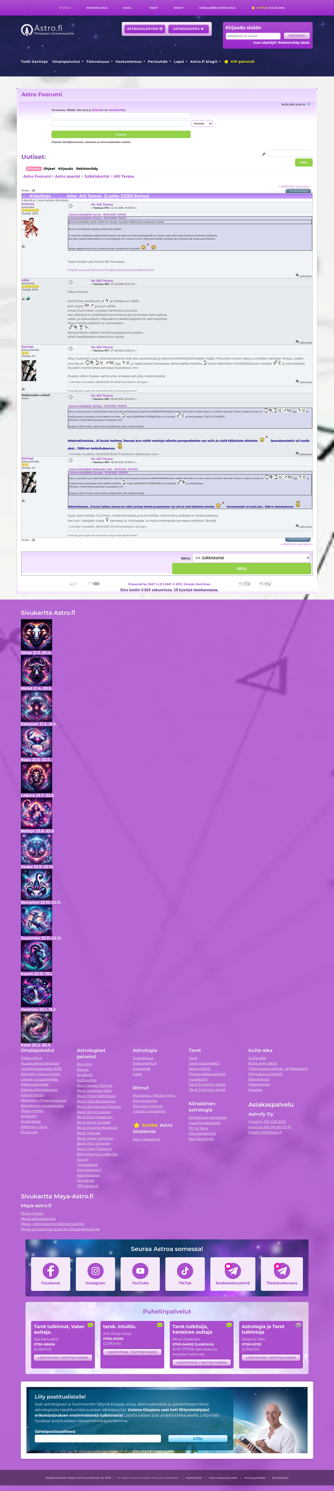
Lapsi (179, 62)
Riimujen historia (148, 1106)
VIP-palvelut (239, 62)
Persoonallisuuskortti (207, 1074)
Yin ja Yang (198, 1128)
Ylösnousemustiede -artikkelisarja (278, 1068)
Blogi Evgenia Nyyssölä (97, 1127)
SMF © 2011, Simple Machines (187, 584)
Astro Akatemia (146, 1139)
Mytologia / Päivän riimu (154, 1095)
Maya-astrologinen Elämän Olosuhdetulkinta (60, 1229)
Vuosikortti (198, 1079)
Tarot (153, 7)
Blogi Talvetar (89, 1133)
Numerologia (97, 7)
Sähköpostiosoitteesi (55, 1431)
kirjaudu (98, 110)
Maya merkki (32, 1111)
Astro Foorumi (41, 94)
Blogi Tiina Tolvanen (94, 1149)
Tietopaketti (87, 1164)
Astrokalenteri (145, 29)
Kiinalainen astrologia (217, 7)
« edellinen (287, 186)
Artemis (28, 204)
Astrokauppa (188, 29)
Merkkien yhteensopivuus (43, 1100)
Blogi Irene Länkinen (95, 1138)
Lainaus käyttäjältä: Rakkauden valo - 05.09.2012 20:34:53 (103, 469)
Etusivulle (29, 1132)
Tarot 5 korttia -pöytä (207, 1084)
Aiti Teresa (124, 176)
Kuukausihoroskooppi (40, 1063)
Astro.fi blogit (204, 62)
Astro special (67, 176)
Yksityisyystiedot (255, 1477)
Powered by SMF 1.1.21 (145, 584)
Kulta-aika (268, 7)
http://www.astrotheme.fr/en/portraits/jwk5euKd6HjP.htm (111, 270)
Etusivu (65, 7)
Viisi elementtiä (202, 1133)
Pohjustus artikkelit (265, 1074)
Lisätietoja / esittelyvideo (63, 1357)
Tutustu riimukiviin (149, 1111)
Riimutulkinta (145, 1101)
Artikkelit (29, 1116)
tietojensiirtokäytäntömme (102, 1421)
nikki (25, 280)
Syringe (28, 346)
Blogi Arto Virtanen (93, 1143)
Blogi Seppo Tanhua (94, 1085)
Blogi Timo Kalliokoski (96, 1096)
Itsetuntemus (129, 62)
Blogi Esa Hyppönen (94, 1117)
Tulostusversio (298, 191)
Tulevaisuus (97, 62)
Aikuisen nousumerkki (40, 1074)
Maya (127, 7)
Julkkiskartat (97, 176)
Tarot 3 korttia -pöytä (207, 1089)
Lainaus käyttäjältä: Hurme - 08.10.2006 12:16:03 (97, 214)
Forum (83, 1159)
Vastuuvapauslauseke (223, 1477)
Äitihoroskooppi (35, 1084)
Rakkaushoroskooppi (39, 1089)
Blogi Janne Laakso (94, 1112)
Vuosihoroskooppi (204, 1123)
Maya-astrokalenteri (38, 1218)
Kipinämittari (32, 1095)
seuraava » (303, 186)
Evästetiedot (280, 1477)
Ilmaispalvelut (66, 62)
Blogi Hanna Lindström (97, 1154)
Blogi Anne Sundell (94, 1122)
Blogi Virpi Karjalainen (96, 1101)
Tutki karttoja (34, 62)
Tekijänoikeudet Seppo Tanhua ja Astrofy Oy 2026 (78, 1477)
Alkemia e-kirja (34, 1127)
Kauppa (255, 1089)
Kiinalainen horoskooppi (42, 1105)
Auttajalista (31, 1121)
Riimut (178, 7)
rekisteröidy (116, 110)
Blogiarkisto (258, 1079)
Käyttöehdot (194, 1477)
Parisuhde (158, 62)
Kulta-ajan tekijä (262, 1063)
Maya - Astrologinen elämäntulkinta (52, 1224)
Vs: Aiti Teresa (102, 204)
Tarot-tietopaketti (204, 1063)
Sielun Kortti (200, 1068)
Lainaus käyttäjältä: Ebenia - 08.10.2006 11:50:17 (97, 218)
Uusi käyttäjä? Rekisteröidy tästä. (281, 43)
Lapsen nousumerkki (39, 1079)
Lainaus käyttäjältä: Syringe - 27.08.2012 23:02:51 (97, 405)
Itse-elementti (201, 1139)
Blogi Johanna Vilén (94, 1090)
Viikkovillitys (31, 1058)
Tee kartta (85, 1180)
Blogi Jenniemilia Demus (99, 1106)
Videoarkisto (259, 1084)
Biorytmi (84, 1064)
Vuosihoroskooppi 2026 (41, 1068)
